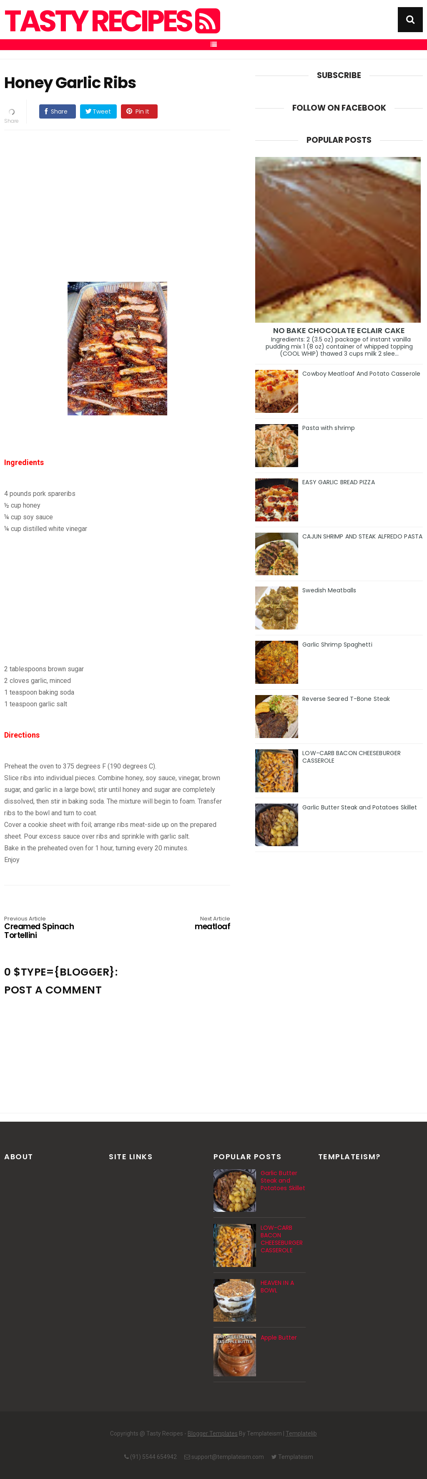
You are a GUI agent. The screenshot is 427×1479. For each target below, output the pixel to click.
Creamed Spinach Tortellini (49, 928)
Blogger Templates (213, 1433)
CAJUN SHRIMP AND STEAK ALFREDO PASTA (362, 536)
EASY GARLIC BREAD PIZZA (338, 482)
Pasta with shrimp (328, 428)
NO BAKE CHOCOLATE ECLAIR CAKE (339, 330)
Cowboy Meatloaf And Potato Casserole (361, 373)
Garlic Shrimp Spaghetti (337, 644)
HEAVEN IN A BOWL (277, 1286)
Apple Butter (279, 1337)
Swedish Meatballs (329, 590)
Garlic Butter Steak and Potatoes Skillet (359, 807)
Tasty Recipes (111, 21)
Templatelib (301, 1433)
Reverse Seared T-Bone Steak (346, 699)
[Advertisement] (125, 195)
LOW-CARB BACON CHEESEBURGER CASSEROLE (351, 757)
